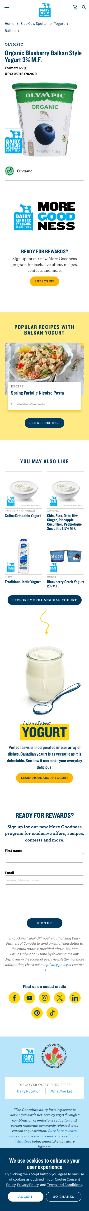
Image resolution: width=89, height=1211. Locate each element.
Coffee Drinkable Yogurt (23, 516)
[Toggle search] (84, 7)
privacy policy (57, 964)
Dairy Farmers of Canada (44, 9)
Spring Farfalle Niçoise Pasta (37, 393)
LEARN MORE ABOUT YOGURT (44, 778)
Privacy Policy (27, 1184)
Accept (25, 1196)
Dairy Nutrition (29, 1091)
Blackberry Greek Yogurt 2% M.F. (65, 584)
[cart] (75, 7)
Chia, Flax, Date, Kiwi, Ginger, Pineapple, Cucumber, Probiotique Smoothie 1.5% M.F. (64, 522)
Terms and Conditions (64, 1184)
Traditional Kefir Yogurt (23, 582)
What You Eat (61, 1091)
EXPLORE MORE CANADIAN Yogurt (44, 600)
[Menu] (6, 7)
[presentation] (44, 901)
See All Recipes (44, 423)
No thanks (63, 1196)
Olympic (14, 44)
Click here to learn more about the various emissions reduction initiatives (44, 1135)
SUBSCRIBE (44, 281)
